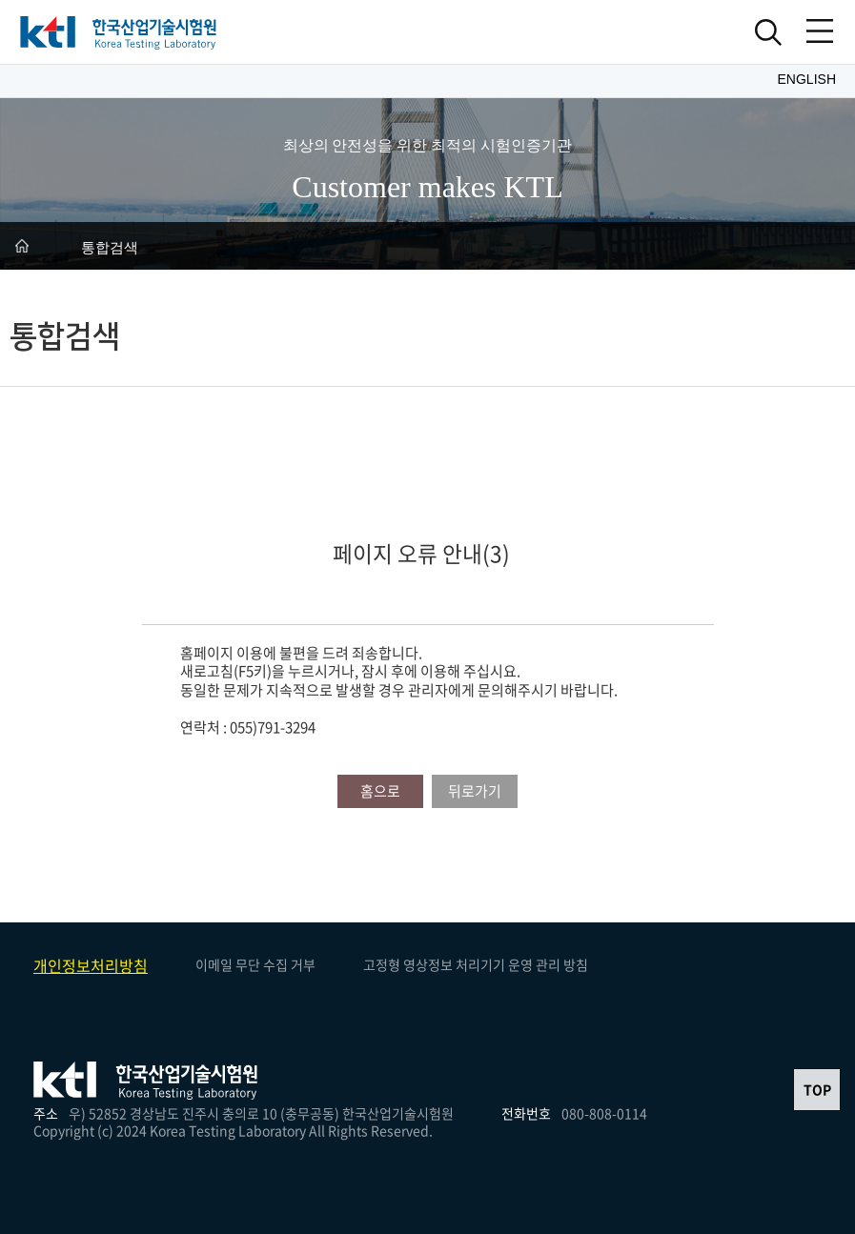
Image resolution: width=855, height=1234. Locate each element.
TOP (817, 1089)
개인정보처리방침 (90, 965)
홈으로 (380, 790)
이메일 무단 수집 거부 (255, 964)
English (807, 79)
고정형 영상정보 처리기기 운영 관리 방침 (475, 964)
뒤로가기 (474, 790)
